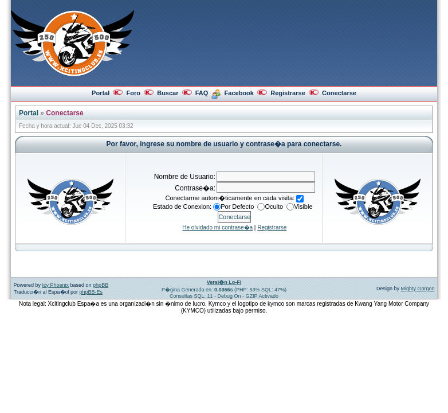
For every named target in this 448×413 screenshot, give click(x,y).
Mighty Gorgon (417, 288)
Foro (133, 92)
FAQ (202, 92)
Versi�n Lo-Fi (224, 282)
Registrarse (287, 92)
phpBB (100, 285)
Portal (100, 92)
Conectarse (339, 92)
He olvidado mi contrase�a (217, 227)
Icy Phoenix (55, 285)
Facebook (239, 92)
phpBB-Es (91, 292)
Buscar (167, 92)
